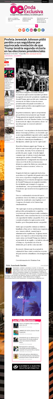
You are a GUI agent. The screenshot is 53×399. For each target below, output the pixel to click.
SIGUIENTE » (18, 56)
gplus (35, 30)
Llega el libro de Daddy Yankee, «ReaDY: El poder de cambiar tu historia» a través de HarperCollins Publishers (9, 83)
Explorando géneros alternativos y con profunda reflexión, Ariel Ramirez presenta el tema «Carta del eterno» (29, 355)
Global (6, 62)
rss (19, 30)
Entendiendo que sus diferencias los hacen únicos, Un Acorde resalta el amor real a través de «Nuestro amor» (42, 21)
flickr (31, 30)
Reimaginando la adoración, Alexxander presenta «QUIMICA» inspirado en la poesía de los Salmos (29, 348)
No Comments (28, 327)
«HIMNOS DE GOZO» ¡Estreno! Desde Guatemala (27, 19)
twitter (27, 30)
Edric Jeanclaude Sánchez (34, 54)
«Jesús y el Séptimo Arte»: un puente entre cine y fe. (14, 19)
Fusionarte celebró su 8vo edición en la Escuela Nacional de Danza (9, 137)
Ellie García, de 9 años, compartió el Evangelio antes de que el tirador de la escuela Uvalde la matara (9, 121)
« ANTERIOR (8, 56)
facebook (43, 30)
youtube (23, 30)
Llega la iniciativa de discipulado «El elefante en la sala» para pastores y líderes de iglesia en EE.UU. (9, 102)
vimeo (39, 30)
